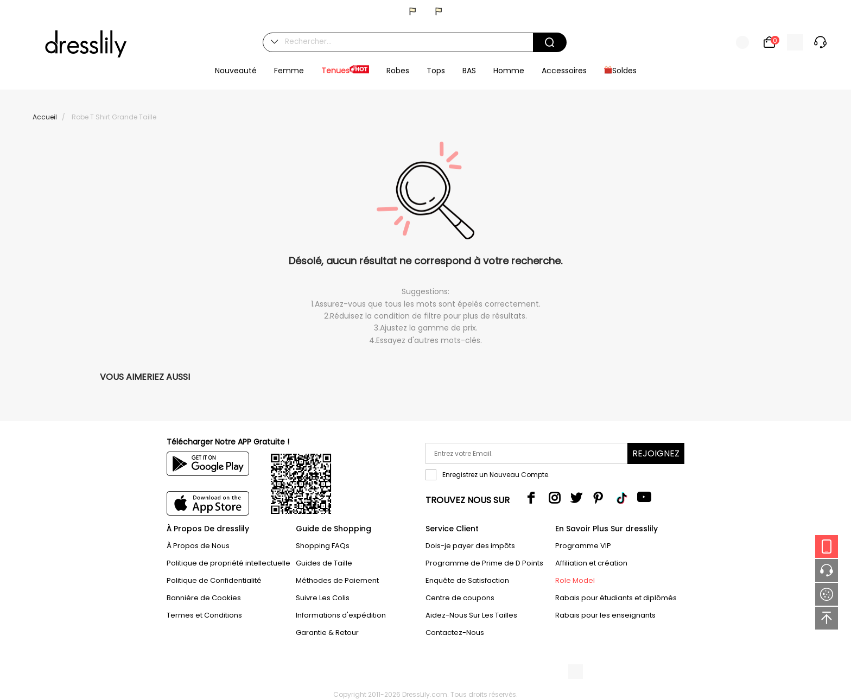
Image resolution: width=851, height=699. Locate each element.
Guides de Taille (324, 563)
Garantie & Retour (327, 632)
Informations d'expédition (341, 615)
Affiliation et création (591, 563)
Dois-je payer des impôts (470, 546)
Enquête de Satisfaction (467, 580)
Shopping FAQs (323, 546)
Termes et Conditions (204, 615)
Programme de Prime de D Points (484, 563)
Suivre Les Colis (323, 598)
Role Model (575, 580)
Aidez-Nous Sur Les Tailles (471, 615)
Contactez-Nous (455, 632)
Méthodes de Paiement (337, 580)
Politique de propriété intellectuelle (228, 563)
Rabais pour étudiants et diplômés (616, 598)
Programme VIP (583, 546)
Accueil (45, 117)
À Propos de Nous (198, 546)
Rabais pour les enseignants (605, 615)
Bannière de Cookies (204, 598)
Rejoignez (655, 453)
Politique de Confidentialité (214, 580)
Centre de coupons (460, 598)
